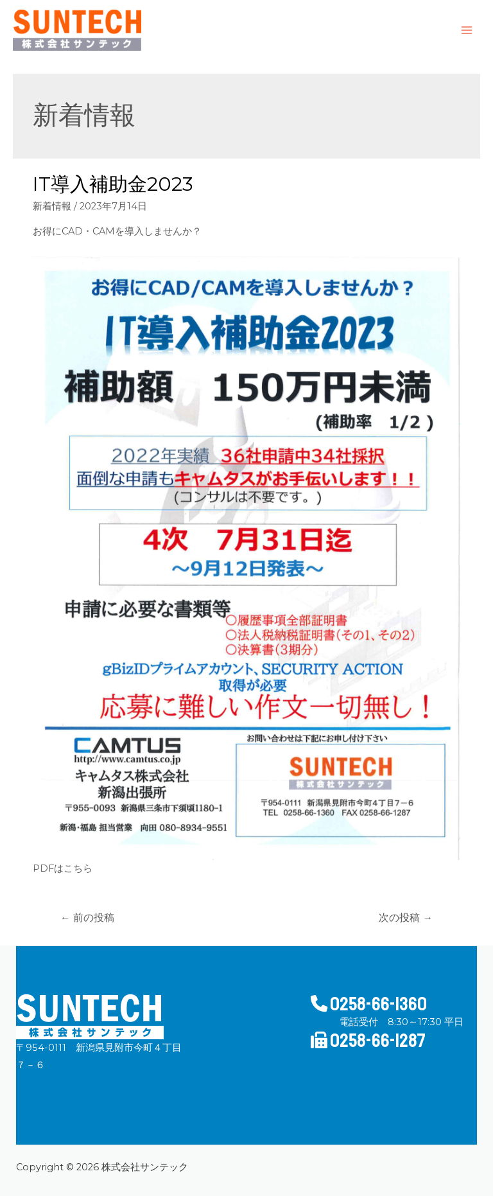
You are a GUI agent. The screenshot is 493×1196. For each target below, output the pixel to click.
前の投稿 (87, 917)
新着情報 (52, 206)
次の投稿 (406, 917)
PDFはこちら (62, 868)
